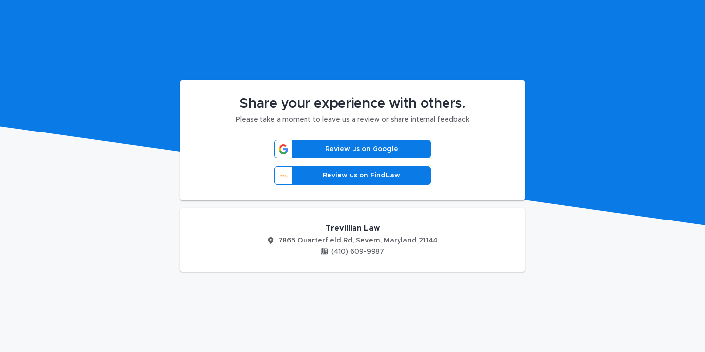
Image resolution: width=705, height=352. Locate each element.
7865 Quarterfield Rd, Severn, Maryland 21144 (358, 240)
